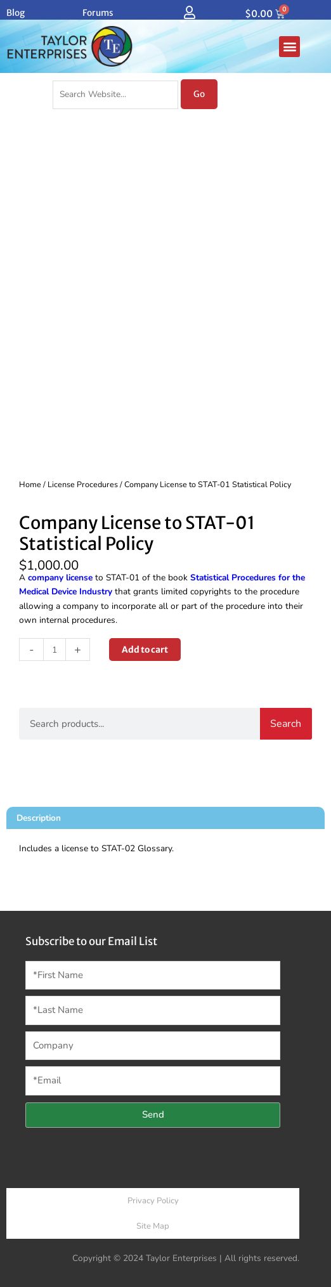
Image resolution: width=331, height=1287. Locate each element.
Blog (15, 13)
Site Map (152, 1226)
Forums (98, 13)
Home (30, 484)
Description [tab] (38, 818)
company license (60, 578)
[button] (289, 46)
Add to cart (145, 649)
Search (285, 724)
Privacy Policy (153, 1200)
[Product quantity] (54, 649)
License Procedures (83, 484)
